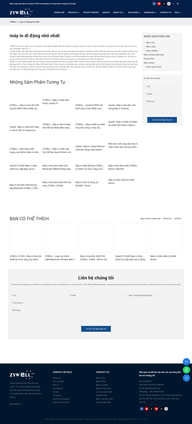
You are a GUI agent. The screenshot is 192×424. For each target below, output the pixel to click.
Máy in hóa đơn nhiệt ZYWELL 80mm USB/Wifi (123, 167)
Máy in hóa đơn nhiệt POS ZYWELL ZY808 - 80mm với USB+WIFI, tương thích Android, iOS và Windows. (95, 258)
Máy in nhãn (101, 381)
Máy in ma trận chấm (104, 399)
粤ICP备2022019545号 (127, 419)
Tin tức (56, 392)
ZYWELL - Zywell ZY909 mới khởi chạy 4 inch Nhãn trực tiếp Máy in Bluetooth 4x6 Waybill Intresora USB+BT (89, 107)
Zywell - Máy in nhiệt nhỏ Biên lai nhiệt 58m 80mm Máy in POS (122, 124)
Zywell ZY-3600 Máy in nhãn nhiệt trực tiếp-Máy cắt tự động (23, 167)
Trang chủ (57, 378)
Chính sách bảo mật (61, 402)
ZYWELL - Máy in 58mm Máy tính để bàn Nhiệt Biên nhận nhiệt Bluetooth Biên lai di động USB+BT (57, 126)
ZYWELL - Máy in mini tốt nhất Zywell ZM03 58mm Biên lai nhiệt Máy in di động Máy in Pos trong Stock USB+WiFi (24, 107)
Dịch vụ (56, 385)
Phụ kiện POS (101, 395)
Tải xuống (57, 395)
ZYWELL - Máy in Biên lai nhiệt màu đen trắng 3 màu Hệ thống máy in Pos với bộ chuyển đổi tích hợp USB (90, 126)
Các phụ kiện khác (103, 402)
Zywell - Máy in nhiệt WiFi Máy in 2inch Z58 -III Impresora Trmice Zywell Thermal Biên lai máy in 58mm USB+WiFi (25, 129)
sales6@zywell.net (152, 388)
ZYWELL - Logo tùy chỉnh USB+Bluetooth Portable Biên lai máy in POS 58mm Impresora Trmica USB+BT (60, 258)
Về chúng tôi (58, 388)
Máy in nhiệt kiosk (103, 388)
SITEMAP (143, 419)
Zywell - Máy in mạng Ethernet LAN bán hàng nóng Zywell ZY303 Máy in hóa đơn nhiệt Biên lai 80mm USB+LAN (90, 148)
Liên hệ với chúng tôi (61, 399)
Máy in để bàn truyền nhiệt (151, 219)
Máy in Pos (100, 378)
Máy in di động (102, 385)
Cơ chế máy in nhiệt (104, 392)
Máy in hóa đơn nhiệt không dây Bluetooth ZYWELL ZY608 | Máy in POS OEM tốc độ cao (24, 187)
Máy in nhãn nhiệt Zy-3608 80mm (121, 181)
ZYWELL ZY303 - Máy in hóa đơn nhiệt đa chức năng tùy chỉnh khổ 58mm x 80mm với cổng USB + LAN (26, 258)
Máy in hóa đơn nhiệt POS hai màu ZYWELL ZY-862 (57, 184)
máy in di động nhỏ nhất (29, 22)
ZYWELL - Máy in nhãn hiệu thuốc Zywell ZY (56, 102)
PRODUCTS (167, 219)
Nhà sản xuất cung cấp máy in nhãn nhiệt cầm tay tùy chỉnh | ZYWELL (123, 145)
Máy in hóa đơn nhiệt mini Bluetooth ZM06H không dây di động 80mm (57, 167)
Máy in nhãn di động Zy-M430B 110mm (87, 184)
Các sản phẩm (59, 381)
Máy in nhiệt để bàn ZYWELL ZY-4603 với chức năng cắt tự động (90, 167)
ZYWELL (13, 22)
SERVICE (177, 219)
